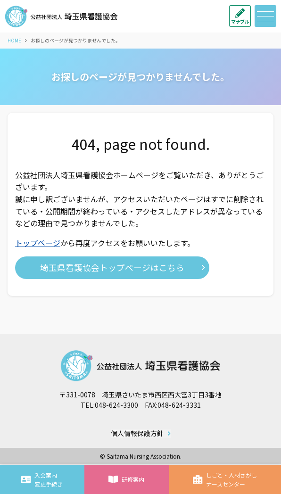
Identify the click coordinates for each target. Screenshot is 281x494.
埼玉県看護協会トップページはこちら (112, 267)
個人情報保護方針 (137, 433)
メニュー (264, 16)
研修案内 (126, 479)
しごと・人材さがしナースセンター (225, 479)
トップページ (37, 242)
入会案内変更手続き (42, 479)
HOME (14, 40)
